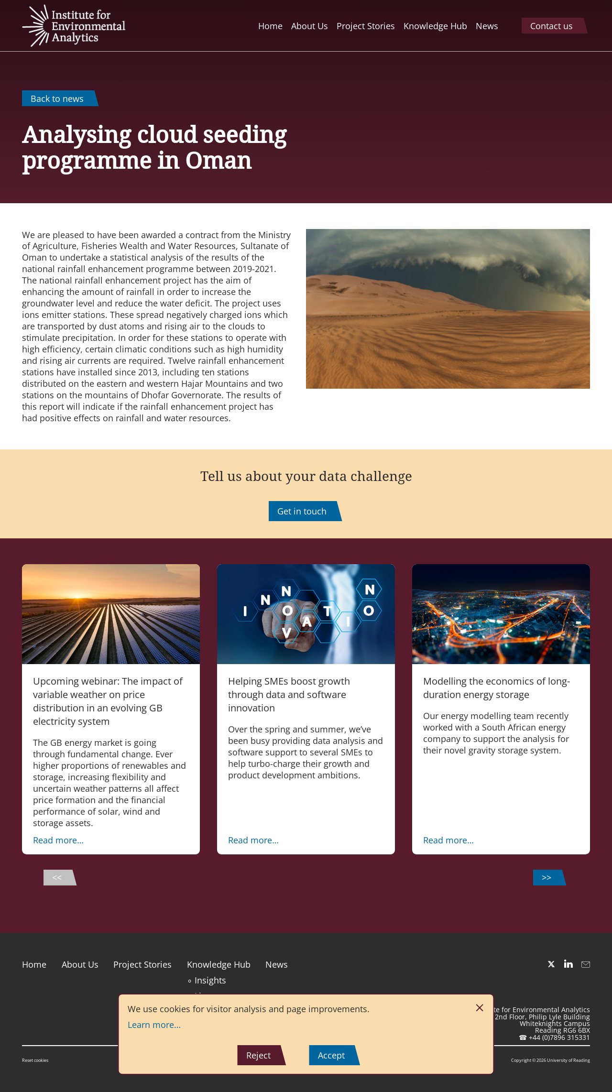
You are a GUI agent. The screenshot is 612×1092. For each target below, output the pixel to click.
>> (546, 877)
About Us (80, 964)
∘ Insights (206, 980)
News (276, 964)
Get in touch (302, 511)
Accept (331, 1055)
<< (57, 877)
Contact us (551, 26)
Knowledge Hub (219, 964)
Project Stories (142, 964)
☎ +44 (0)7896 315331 (554, 1037)
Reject (258, 1055)
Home (34, 964)
